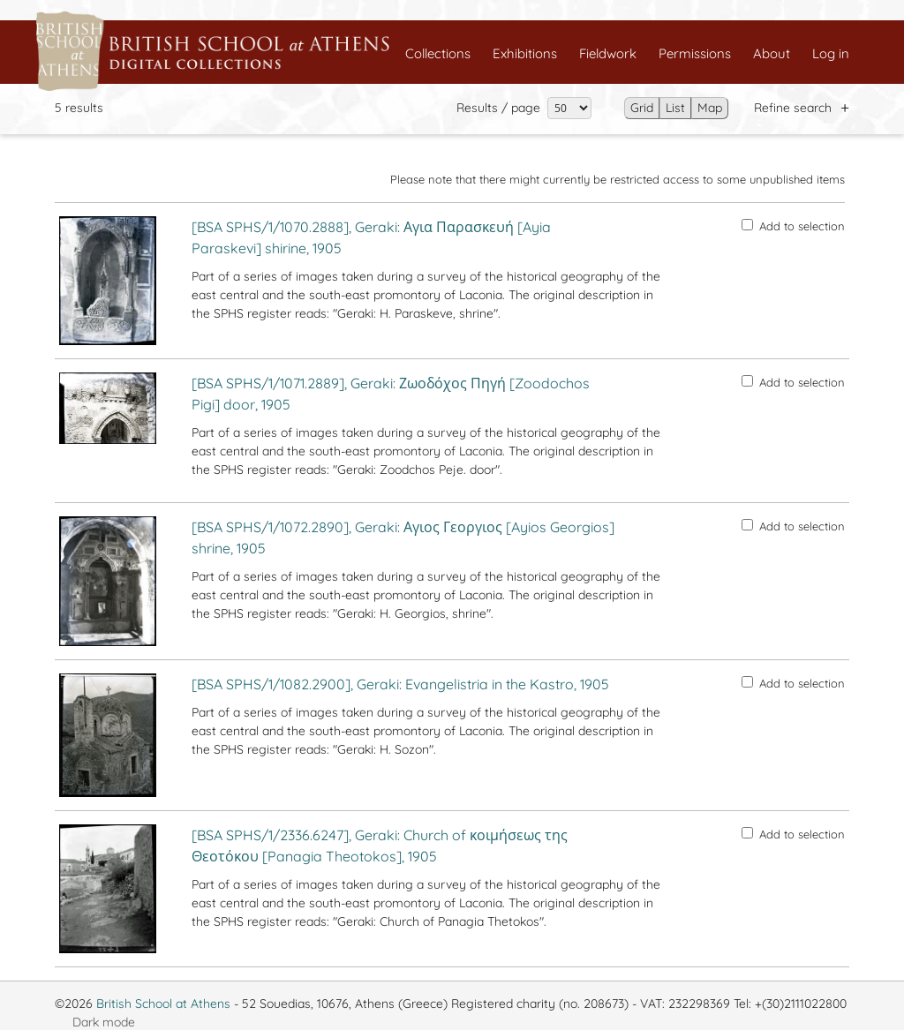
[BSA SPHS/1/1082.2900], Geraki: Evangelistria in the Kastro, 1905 (400, 684)
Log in (830, 53)
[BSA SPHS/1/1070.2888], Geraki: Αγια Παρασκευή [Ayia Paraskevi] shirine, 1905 (371, 237)
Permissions (695, 53)
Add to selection (793, 226)
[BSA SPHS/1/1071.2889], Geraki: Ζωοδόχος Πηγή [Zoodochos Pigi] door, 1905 (391, 393)
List (675, 108)
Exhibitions (525, 53)
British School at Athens (163, 1003)
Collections (438, 53)
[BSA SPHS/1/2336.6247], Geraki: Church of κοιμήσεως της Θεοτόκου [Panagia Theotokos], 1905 (380, 845)
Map (709, 108)
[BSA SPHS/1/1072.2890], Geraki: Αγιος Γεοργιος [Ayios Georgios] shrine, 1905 (403, 537)
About (771, 53)
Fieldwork (608, 53)
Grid (641, 108)
